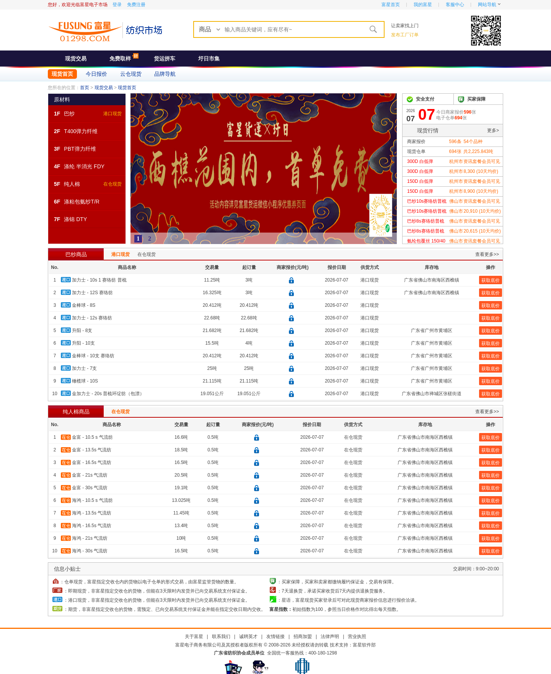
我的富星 (423, 4)
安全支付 (425, 99)
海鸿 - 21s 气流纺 (90, 538)
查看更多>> (487, 254)
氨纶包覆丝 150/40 (426, 241)
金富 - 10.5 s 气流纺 (92, 437)
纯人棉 (72, 184)
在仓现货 (112, 184)
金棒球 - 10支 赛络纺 (93, 355)
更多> (493, 130)
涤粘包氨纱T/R (81, 202)
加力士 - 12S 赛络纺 (92, 292)
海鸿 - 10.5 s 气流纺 (92, 500)
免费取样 (120, 58)
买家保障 (476, 99)
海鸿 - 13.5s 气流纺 (91, 513)
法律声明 (330, 636)
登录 (117, 4)
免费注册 (136, 4)
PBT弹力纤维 (80, 149)
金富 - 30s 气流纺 (90, 487)
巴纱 (69, 114)
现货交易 (75, 58)
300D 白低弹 (420, 161)
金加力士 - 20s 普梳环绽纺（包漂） (108, 393)
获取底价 (490, 280)
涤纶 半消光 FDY (84, 166)
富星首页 (390, 4)
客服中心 (455, 4)
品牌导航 (165, 74)
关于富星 (194, 636)
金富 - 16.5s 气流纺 (91, 462)
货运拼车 (164, 58)
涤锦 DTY (75, 219)
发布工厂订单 (405, 34)
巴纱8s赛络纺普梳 (425, 221)
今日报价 (96, 74)
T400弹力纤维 (81, 131)
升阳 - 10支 (83, 343)
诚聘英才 (248, 636)
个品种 (472, 141)
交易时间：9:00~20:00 (476, 568)
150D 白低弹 (420, 181)
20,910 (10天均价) (481, 211)
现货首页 (62, 74)
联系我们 (221, 636)
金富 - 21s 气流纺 (90, 475)
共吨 (478, 151)
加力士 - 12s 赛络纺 (92, 318)
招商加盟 (302, 636)
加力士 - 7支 (84, 368)
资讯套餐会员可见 (481, 161)
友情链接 (275, 636)
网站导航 (487, 4)
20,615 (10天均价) (481, 231)
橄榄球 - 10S (85, 381)
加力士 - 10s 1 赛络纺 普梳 (99, 280)
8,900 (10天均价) (480, 191)
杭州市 (456, 161)
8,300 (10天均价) (480, 171)
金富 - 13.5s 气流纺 (91, 450)
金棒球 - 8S (83, 305)
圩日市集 (209, 58)
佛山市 (456, 201)
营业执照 (357, 636)
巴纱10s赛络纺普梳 (427, 201)
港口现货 (112, 113)
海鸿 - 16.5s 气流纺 (91, 525)
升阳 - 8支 (82, 330)
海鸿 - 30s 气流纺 (90, 551)
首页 (84, 87)
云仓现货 (131, 74)
